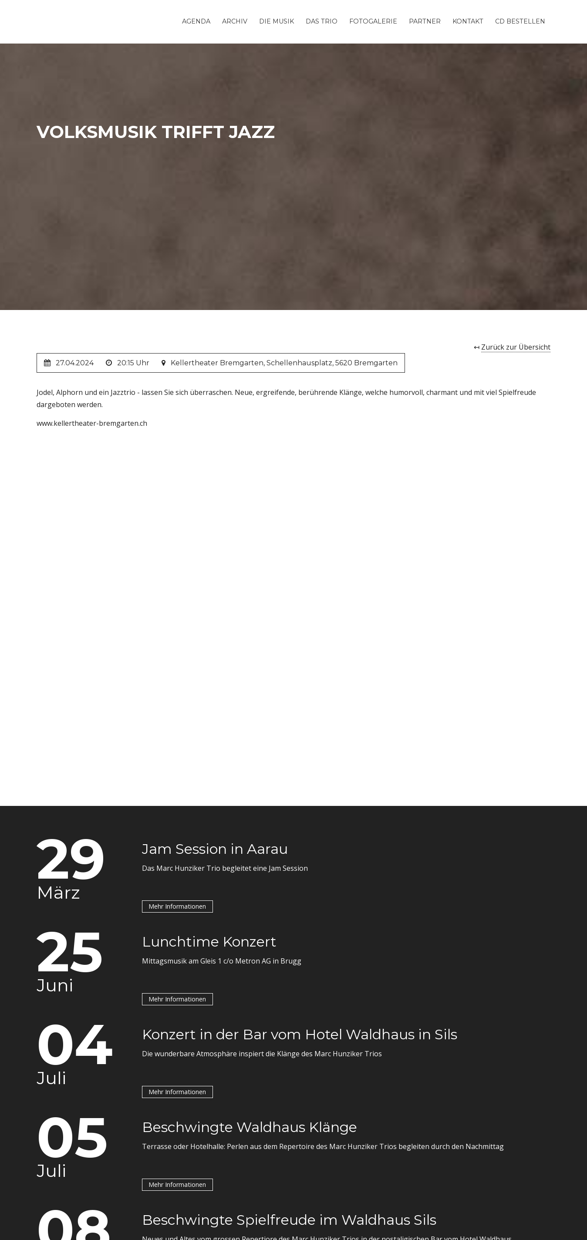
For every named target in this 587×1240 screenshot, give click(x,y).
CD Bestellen (520, 21)
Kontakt (467, 21)
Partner (425, 21)
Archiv (234, 21)
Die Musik (276, 21)
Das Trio (321, 21)
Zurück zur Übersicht (515, 347)
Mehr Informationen (177, 906)
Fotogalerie (373, 21)
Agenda (196, 21)
